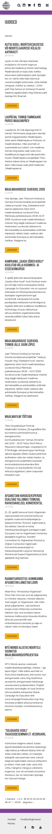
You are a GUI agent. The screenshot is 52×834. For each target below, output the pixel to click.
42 (34, 799)
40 (28, 799)
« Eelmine (10, 799)
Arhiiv (8, 36)
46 (6, 802)
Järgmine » (28, 802)
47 (9, 802)
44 (40, 799)
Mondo (11, 823)
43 (37, 799)
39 (25, 799)
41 (31, 799)
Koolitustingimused (30, 819)
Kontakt (12, 819)
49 (16, 802)
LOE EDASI (12, 105)
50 (19, 802)
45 (44, 799)
